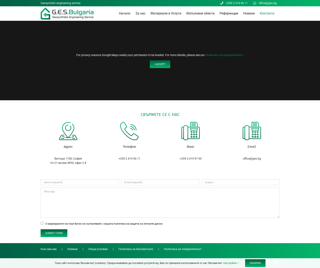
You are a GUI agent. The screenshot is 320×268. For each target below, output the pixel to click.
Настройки (231, 263)
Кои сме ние (49, 249)
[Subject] (240, 182)
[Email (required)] (160, 182)
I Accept (160, 64)
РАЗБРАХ (255, 263)
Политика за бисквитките (136, 249)
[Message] (160, 202)
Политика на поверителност (224, 55)
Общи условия (98, 249)
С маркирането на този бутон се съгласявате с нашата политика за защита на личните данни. (104, 223)
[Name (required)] (80, 182)
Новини (72, 249)
